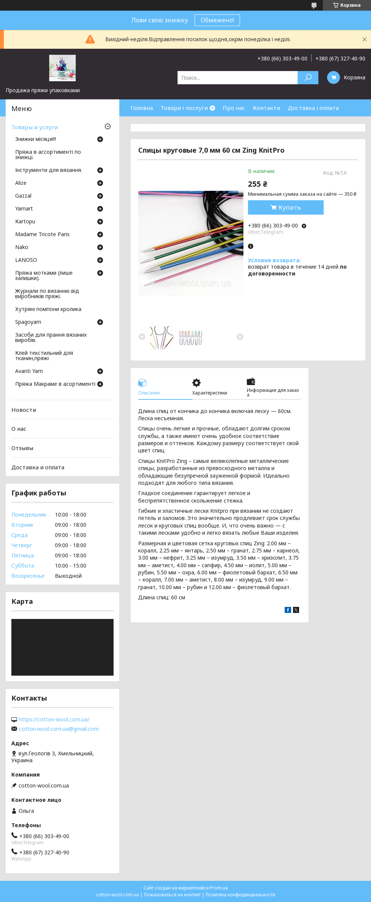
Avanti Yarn (29, 371)
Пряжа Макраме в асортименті (55, 384)
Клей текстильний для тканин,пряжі (44, 356)
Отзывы (22, 448)
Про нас (234, 107)
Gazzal (23, 196)
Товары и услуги (34, 127)
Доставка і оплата (313, 107)
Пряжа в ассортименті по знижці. (48, 155)
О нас (18, 428)
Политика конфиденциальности (240, 894)
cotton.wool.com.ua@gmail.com (59, 729)
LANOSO (26, 260)
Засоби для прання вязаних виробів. (51, 337)
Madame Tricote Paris (42, 235)
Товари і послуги (184, 107)
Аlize (20, 183)
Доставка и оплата (37, 466)
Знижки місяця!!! (35, 139)
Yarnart (24, 209)
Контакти (266, 107)
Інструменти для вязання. (48, 170)
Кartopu (25, 222)
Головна (142, 107)
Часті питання (150, 124)
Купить (289, 207)
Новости (23, 409)
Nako (21, 247)
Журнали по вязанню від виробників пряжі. (47, 294)
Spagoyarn (28, 322)
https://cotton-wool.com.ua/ (54, 719)
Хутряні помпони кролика (48, 309)
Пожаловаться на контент (172, 894)
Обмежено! (217, 20)
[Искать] (308, 77)
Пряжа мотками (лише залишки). (44, 276)
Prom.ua (219, 888)
